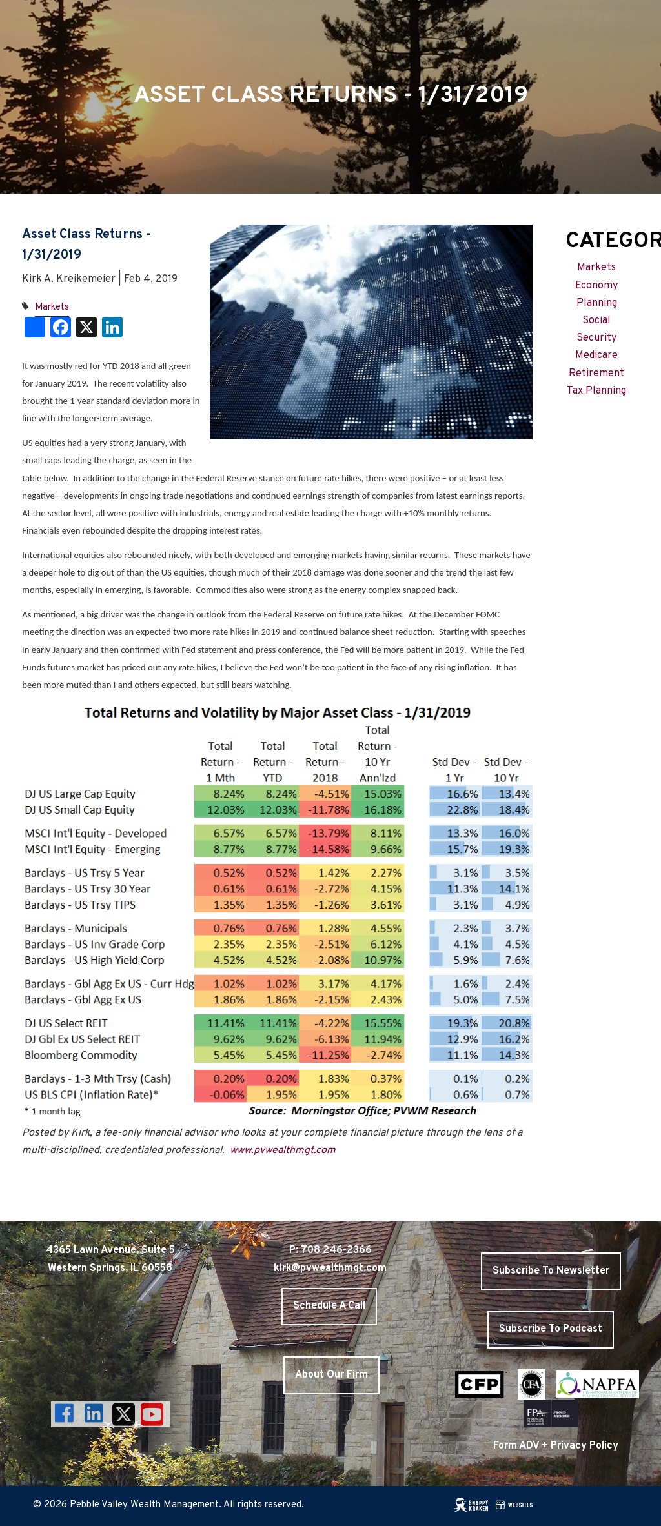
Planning (596, 303)
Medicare (596, 355)
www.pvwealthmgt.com (283, 1150)
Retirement (596, 373)
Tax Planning (596, 391)
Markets (52, 307)
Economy (596, 285)
